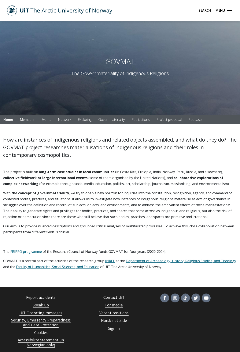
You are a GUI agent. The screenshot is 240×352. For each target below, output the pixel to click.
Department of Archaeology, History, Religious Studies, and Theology (181, 261)
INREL (110, 261)
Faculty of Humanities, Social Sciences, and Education (57, 266)
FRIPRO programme (26, 251)
